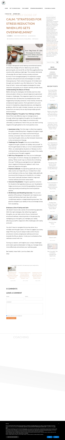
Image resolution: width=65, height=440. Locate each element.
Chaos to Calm (52, 237)
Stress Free (22, 38)
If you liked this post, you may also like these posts (25, 265)
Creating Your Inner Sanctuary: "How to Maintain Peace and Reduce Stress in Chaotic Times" (37, 275)
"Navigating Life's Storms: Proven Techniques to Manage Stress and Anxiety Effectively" (12, 275)
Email (26, 296)
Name (7, 296)
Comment (9, 301)
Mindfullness (17, 38)
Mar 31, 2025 (52, 226)
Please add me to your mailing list (15, 315)
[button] (59, 423)
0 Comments (35, 38)
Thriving (25, 38)
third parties (25, 428)
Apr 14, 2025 (52, 191)
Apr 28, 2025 (52, 151)
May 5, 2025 (37, 280)
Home (6, 8)
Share (10, 35)
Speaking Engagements (36, 8)
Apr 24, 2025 (13, 280)
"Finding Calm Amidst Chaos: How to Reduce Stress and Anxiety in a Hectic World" (52, 205)
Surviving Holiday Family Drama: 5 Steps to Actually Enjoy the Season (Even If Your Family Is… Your (24, 275)
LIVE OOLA (52, 72)
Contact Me (8, 13)
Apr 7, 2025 (52, 211)
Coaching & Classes (50, 8)
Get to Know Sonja (15, 8)
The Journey (25, 8)
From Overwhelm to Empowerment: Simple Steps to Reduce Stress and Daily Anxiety (52, 185)
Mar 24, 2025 (52, 240)
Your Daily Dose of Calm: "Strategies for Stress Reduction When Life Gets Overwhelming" (23, 23)
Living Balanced (11, 38)
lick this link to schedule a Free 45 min (52, 51)
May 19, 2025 (52, 118)
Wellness (29, 38)
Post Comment (11, 318)
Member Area (16, 13)
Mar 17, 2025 (52, 258)
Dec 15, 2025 (25, 280)
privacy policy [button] (34, 425)
